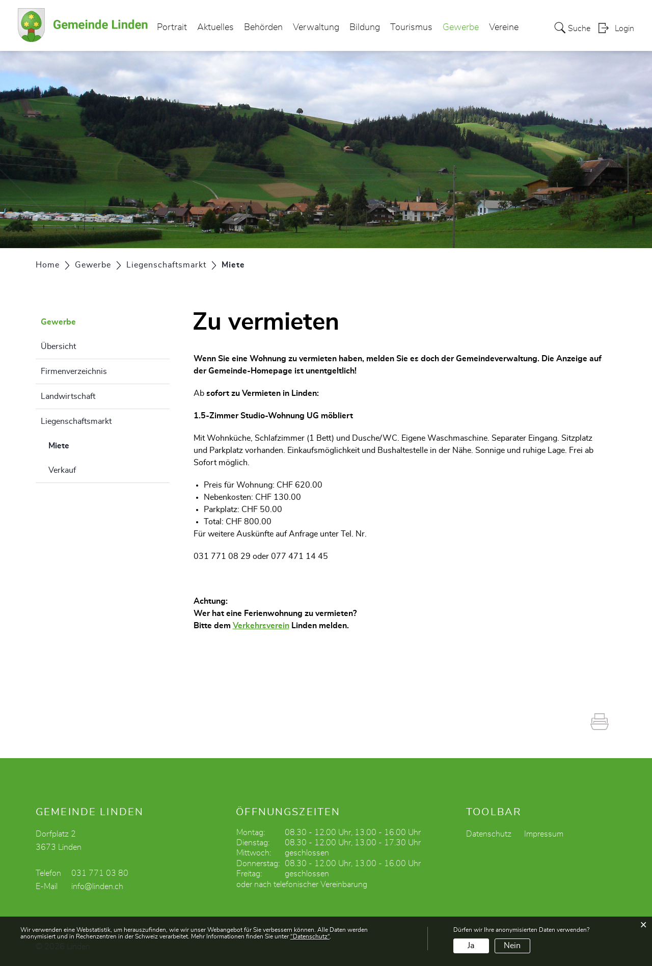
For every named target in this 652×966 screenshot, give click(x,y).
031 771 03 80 (99, 873)
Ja (471, 946)
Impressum (543, 834)
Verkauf (62, 470)
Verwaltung (316, 27)
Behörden (263, 27)
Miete (84, 444)
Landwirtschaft (68, 396)
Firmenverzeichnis (74, 371)
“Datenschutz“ (310, 936)
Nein (512, 946)
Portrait (172, 27)
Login (624, 28)
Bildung (364, 27)
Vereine (504, 27)
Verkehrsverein (261, 626)
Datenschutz (488, 834)
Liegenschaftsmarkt (76, 421)
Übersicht (58, 346)
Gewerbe (461, 27)
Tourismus (411, 27)
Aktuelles (215, 27)
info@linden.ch (97, 886)
